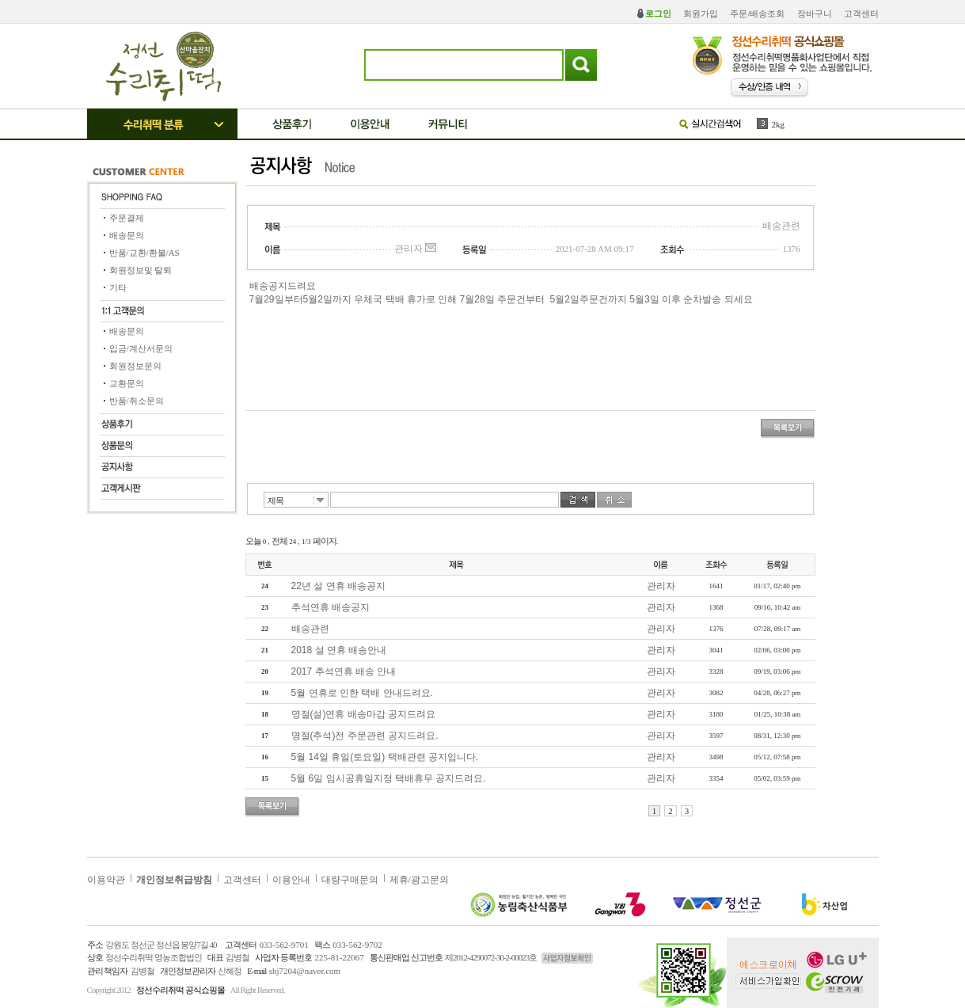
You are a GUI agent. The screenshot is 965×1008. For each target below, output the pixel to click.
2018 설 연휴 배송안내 (339, 650)
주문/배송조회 (757, 13)
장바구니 (814, 13)
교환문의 (126, 383)
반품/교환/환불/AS (144, 252)
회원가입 (700, 13)
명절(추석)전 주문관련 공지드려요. (365, 735)
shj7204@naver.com (304, 971)
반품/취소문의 (136, 400)
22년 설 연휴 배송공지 (338, 585)
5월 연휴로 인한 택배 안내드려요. (362, 692)
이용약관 (106, 879)
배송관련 (310, 628)
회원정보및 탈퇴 (141, 270)
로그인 (658, 13)
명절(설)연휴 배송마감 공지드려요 (363, 714)
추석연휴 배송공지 (330, 607)
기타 (118, 287)
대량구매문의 (349, 879)
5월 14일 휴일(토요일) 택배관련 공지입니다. (385, 757)
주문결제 (126, 218)
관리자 (661, 585)
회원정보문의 (135, 366)
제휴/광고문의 (419, 879)
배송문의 (126, 235)
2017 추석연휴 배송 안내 (344, 671)
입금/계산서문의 (141, 348)
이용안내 (291, 879)
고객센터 (861, 13)
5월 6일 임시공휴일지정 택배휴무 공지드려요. (388, 778)
